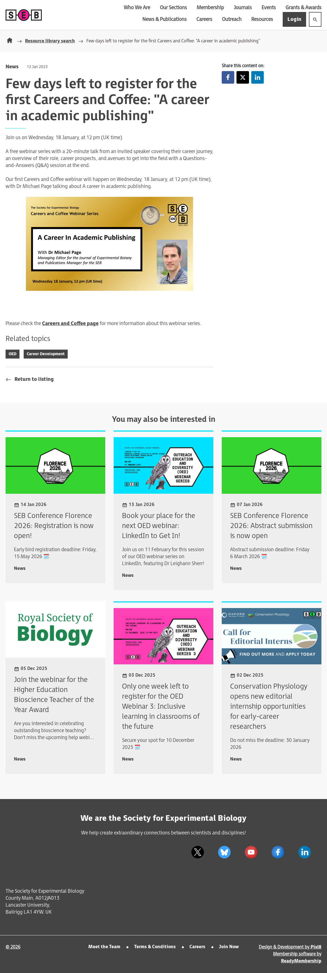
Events (269, 8)
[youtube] (251, 852)
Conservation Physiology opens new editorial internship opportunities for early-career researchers (268, 706)
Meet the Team (104, 947)
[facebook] (277, 852)
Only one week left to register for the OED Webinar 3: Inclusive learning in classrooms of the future (161, 706)
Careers (204, 19)
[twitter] (197, 852)
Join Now (229, 947)
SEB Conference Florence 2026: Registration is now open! (54, 526)
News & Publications (164, 19)
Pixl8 (316, 947)
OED (12, 354)
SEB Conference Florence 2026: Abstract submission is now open (271, 526)
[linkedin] (304, 852)
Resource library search (50, 41)
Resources (262, 19)
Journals (243, 8)
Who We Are (137, 8)
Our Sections (173, 8)
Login (294, 19)
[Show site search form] (315, 19)
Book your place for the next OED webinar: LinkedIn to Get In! (158, 526)
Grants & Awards (303, 8)
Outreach (231, 19)
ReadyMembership (301, 961)
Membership (210, 8)
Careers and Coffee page (70, 323)
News (12, 67)
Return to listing (34, 379)
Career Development (46, 354)
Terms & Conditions (155, 947)
